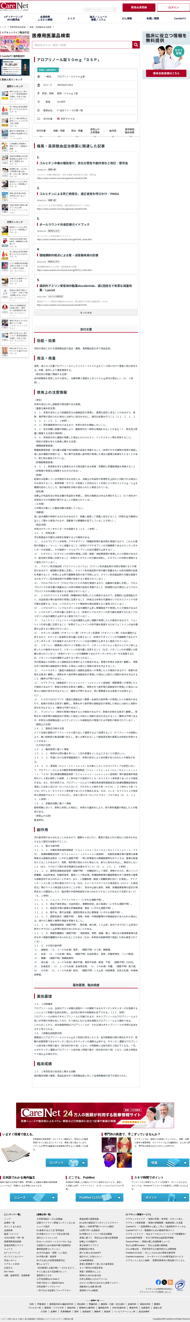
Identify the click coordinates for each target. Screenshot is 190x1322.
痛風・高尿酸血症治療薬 (40, 27)
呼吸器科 (41, 1304)
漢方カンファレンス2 (47, 1237)
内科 (32, 1304)
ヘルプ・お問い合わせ (9, 1319)
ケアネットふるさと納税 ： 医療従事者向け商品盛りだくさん (155, 1260)
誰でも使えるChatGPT (90, 1253)
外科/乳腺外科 (119, 1307)
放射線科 (86, 1311)
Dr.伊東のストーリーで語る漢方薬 (53, 1234)
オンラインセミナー (13, 1256)
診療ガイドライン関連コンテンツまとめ (56, 1222)
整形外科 (133, 1307)
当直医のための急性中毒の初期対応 (54, 1245)
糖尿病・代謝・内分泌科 (112, 1304)
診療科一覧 (9, 1222)
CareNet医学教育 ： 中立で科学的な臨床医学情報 (150, 1237)
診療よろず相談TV (88, 1241)
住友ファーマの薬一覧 (71, 110)
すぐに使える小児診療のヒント (52, 1271)
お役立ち (8, 1268)
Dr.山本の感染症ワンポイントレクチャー (99, 1222)
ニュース (8, 1249)
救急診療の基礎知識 (89, 1219)
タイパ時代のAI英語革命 (91, 1268)
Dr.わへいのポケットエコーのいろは (54, 1241)
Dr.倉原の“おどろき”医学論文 (50, 1230)
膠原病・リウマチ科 (54, 1307)
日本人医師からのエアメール (93, 1279)
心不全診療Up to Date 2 (48, 1279)
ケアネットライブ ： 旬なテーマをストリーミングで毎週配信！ (156, 1234)
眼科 (77, 1311)
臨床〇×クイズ (11, 1234)
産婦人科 (157, 1307)
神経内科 (71, 1307)
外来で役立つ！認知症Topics (50, 1283)
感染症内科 (145, 1304)
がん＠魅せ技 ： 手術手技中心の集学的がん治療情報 (151, 1249)
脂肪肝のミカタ (44, 1275)
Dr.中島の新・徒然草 (47, 1256)
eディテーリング (12, 1253)
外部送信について (43, 1319)
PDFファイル (68, 118)
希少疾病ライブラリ (89, 1245)
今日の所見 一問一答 (14, 1237)
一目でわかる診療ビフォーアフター (54, 1290)
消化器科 (81, 1304)
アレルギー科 (34, 1307)
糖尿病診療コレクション (48, 1249)
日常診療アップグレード (48, 1286)
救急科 (107, 1311)
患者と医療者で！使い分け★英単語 (96, 1264)
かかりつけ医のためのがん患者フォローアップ (100, 1283)
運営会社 (67, 1319)
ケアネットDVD (11, 1264)
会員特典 (8, 1230)
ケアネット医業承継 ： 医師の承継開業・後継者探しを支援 (154, 1222)
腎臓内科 (93, 1304)
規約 (21, 1319)
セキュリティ (57, 1319)
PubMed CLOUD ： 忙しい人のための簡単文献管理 (150, 1253)
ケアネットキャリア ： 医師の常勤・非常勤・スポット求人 (154, 1219)
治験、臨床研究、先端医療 (17, 1275)
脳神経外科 (103, 1307)
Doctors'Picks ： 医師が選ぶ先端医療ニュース (148, 1241)
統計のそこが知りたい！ (91, 1256)
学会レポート (10, 1260)
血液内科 (132, 1304)
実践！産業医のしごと (90, 1271)
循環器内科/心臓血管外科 (61, 1304)
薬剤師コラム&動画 (88, 1290)
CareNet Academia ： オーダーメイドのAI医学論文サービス (154, 1256)
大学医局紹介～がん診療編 (49, 1219)
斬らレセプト (43, 1264)
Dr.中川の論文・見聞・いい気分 (52, 1253)
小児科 (44, 1311)
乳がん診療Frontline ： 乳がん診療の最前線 (146, 1245)
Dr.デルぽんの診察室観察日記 (51, 1260)
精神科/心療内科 (87, 1307)
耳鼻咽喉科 (65, 1311)
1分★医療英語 (86, 1260)
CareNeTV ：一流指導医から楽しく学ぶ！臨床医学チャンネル (156, 1226)
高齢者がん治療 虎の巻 (90, 1286)
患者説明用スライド (13, 1245)
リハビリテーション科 (124, 1311)
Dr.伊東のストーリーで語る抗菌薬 (95, 1234)
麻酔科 (97, 1311)
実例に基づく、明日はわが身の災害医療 (98, 1237)
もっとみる (86, 312)
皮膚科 (54, 1311)
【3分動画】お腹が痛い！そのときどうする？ (57, 1268)
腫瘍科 (157, 1304)
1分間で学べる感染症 (89, 1230)
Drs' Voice (9, 1271)
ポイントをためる (12, 1226)
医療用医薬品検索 (18, 27)
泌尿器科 (145, 1307)
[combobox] (82, 44)
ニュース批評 (43, 1226)
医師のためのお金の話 (90, 1275)
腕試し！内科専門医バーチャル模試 (96, 1226)
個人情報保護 (30, 1319)
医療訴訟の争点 (86, 1249)
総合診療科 (144, 1311)
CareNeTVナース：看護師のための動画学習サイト (150, 1230)
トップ (3, 27)
